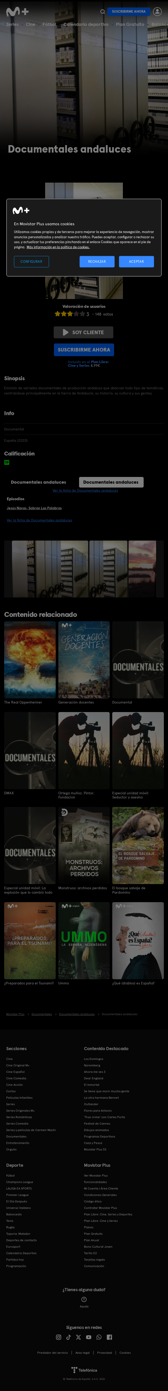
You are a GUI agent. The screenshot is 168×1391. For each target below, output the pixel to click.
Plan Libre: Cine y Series (101, 1220)
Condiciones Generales (100, 1194)
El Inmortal (91, 1084)
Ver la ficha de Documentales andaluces (85, 490)
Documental (122, 702)
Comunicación (94, 1266)
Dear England (93, 1078)
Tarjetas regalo (94, 1259)
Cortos (11, 1091)
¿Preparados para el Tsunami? (29, 983)
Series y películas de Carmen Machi (31, 1130)
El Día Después (16, 1201)
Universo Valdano (18, 1207)
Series (12, 24)
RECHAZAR (97, 262)
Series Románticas (19, 1117)
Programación (16, 1266)
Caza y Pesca (93, 1143)
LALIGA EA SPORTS (19, 1188)
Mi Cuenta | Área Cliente (101, 1188)
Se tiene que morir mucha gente (106, 1091)
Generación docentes (76, 702)
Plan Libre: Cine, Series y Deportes (108, 1214)
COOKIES (125, 1352)
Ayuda (84, 1302)
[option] (50, 569)
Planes (88, 1227)
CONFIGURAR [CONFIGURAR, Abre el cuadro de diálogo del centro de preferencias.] (31, 262)
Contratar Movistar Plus (100, 1207)
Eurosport (13, 1246)
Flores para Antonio (98, 1110)
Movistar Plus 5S (95, 1149)
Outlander (91, 1104)
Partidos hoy (15, 1259)
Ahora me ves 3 (95, 1071)
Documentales (16, 1136)
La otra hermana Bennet (101, 1097)
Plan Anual (91, 1240)
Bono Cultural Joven (98, 1246)
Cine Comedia (16, 1078)
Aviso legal (82, 1352)
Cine (30, 24)
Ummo (63, 983)
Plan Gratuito (130, 24)
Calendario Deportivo (21, 1253)
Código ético (93, 1201)
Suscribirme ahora (129, 11)
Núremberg (92, 1065)
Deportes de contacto (21, 1240)
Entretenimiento (17, 1143)
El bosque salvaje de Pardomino (128, 890)
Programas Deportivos (99, 1136)
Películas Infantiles (19, 1097)
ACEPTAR (136, 262)
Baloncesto (14, 1214)
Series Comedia (17, 1123)
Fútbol (49, 24)
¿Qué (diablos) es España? (133, 983)
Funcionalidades (95, 1182)
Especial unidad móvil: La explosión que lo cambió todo (28, 890)
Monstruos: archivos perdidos (82, 888)
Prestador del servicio (52, 1352)
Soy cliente (83, 332)
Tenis (9, 1220)
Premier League (17, 1194)
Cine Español (15, 1071)
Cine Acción (14, 1084)
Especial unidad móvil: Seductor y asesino (130, 795)
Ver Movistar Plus (96, 1175)
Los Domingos (93, 1058)
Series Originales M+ (20, 1110)
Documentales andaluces (38, 482)
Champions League (19, 1182)
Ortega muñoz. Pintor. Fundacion (76, 795)
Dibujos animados (96, 1130)
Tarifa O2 (90, 1253)
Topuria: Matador (18, 1233)
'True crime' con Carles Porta (104, 1117)
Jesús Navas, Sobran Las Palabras (34, 508)
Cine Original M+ (18, 1065)
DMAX (9, 793)
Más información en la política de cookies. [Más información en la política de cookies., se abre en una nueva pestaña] (58, 247)
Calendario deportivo (86, 24)
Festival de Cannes (97, 1123)
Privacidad (104, 1352)
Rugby (10, 1227)
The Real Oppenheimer (23, 702)
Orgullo (11, 1149)
